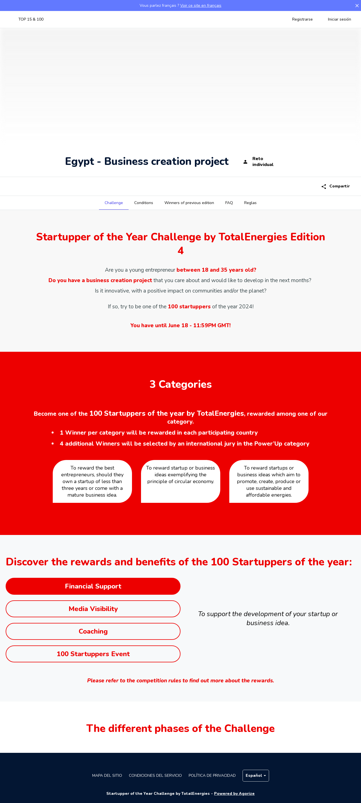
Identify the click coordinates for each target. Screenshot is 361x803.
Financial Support (93, 586)
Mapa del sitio (107, 775)
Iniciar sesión (339, 19)
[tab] (114, 203)
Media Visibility (93, 608)
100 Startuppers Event (93, 653)
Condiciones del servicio (155, 775)
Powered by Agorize (234, 793)
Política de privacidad (212, 775)
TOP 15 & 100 (30, 19)
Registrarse (302, 19)
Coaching (93, 631)
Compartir (335, 186)
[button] (357, 5)
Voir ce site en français (200, 5)
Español (256, 775)
